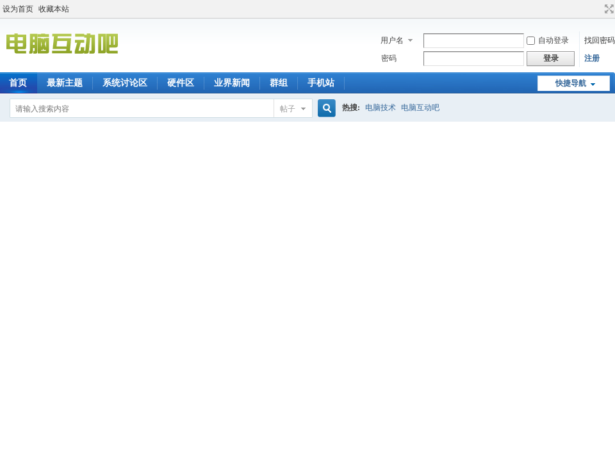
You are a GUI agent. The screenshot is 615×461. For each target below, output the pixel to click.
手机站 (321, 83)
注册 (592, 58)
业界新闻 (232, 83)
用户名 (392, 40)
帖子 (287, 108)
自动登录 (548, 40)
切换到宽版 (607, 9)
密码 (389, 58)
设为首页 (18, 8)
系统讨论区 (124, 83)
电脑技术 (380, 107)
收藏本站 (53, 8)
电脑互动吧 (420, 107)
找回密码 (599, 40)
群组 (279, 83)
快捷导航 (570, 83)
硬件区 (180, 83)
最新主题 (65, 83)
